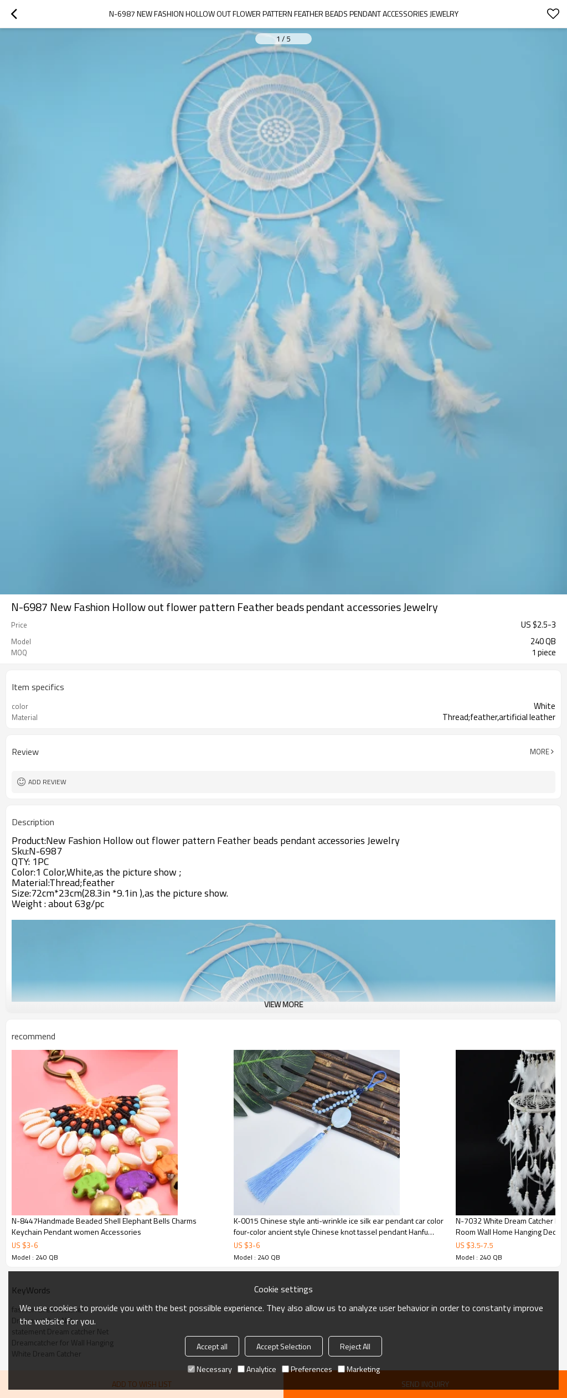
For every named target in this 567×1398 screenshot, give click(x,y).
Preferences (307, 1369)
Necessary (210, 1369)
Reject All (355, 1346)
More (539, 751)
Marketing (359, 1369)
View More (283, 1004)
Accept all (212, 1346)
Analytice (257, 1369)
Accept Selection (283, 1346)
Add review (47, 781)
